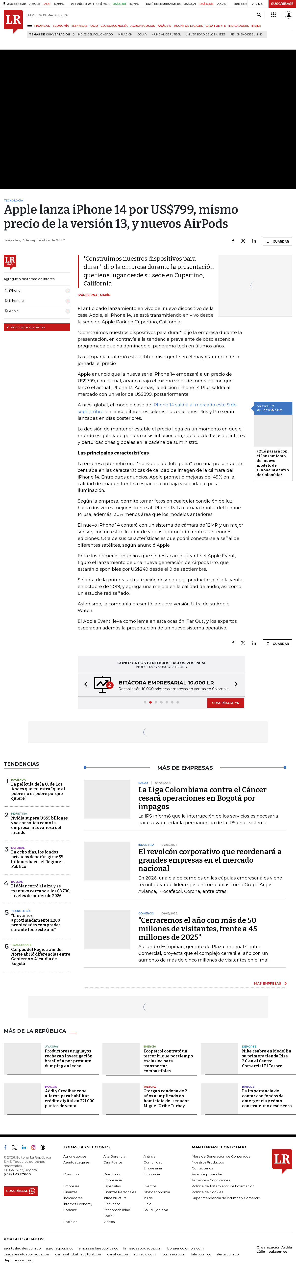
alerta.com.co (227, 1254)
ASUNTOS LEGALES (188, 26)
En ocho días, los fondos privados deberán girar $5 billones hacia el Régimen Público (37, 859)
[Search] (258, 14)
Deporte (249, 1046)
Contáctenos (202, 1168)
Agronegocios (74, 1156)
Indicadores (72, 1198)
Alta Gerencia (114, 1156)
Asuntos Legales (76, 1162)
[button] (84, 684)
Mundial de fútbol (166, 34)
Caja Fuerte (112, 1162)
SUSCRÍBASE (282, 3)
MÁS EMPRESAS (267, 983)
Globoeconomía (157, 1192)
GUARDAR (277, 241)
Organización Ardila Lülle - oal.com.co (274, 1249)
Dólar (142, 34)
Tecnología (20, 911)
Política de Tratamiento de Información (223, 1186)
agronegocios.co (60, 1248)
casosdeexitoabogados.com (27, 1254)
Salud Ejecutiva (156, 1210)
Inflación (125, 34)
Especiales (112, 1186)
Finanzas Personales (119, 1192)
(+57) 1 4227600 (17, 1174)
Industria (19, 813)
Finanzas (70, 1192)
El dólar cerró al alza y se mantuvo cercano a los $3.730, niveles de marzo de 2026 (40, 891)
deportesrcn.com (18, 1260)
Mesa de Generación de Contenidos (221, 1156)
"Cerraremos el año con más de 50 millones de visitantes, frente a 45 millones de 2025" (197, 929)
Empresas (71, 1186)
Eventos (150, 1186)
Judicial (150, 1086)
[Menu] (30, 25)
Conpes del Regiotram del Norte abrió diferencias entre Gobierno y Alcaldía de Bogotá (40, 956)
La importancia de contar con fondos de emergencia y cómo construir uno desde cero (267, 1098)
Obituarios (111, 1204)
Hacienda (18, 779)
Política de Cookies (207, 1192)
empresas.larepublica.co (98, 1248)
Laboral (18, 848)
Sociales (70, 1222)
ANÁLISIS (164, 26)
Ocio (147, 1204)
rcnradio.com (145, 1254)
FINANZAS (42, 26)
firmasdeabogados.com (142, 1248)
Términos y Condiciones (211, 1180)
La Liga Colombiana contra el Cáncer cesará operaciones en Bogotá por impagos (202, 798)
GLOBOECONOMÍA (114, 26)
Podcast (70, 1210)
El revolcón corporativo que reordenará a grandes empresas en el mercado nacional (210, 860)
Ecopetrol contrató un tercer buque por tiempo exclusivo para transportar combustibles (168, 1061)
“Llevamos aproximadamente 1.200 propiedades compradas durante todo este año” (36, 922)
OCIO (94, 26)
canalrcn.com (118, 1254)
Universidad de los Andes (205, 34)
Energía (150, 1046)
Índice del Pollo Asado (95, 34)
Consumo (71, 1174)
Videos (109, 1222)
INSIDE (256, 26)
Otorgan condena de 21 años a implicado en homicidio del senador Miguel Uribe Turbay (166, 1098)
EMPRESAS (80, 26)
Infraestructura (114, 1198)
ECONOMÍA (61, 26)
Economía (152, 1174)
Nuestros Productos (208, 1162)
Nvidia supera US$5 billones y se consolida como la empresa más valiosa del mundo (39, 825)
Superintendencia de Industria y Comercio (226, 1198)
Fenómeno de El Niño (246, 34)
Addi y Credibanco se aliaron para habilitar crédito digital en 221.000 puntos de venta (70, 1098)
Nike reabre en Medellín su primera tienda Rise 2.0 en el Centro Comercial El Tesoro (266, 1058)
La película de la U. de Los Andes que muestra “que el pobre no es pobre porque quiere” (38, 791)
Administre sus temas (25, 327)
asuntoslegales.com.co (22, 1248)
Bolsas (17, 881)
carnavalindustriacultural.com (78, 1254)
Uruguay (51, 1046)
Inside (148, 1198)
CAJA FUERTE (215, 26)
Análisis (149, 1156)
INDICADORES (238, 26)
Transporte (21, 945)
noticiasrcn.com (173, 1254)
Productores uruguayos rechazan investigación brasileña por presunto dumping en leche (69, 1058)
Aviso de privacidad (207, 1174)
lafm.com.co (201, 1254)
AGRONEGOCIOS (142, 26)
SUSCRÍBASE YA (225, 703)
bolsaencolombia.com (185, 1248)
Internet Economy (77, 1204)
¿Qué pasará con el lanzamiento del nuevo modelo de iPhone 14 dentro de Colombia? (273, 463)
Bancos (51, 1086)
